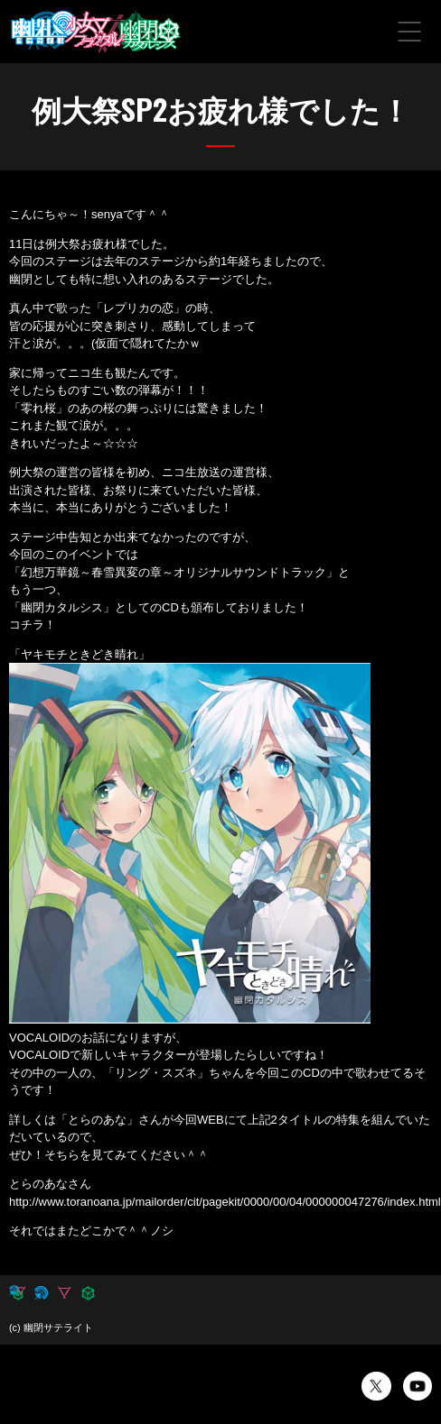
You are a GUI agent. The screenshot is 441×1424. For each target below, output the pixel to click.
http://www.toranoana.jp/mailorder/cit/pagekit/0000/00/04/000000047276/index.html (225, 1201)
